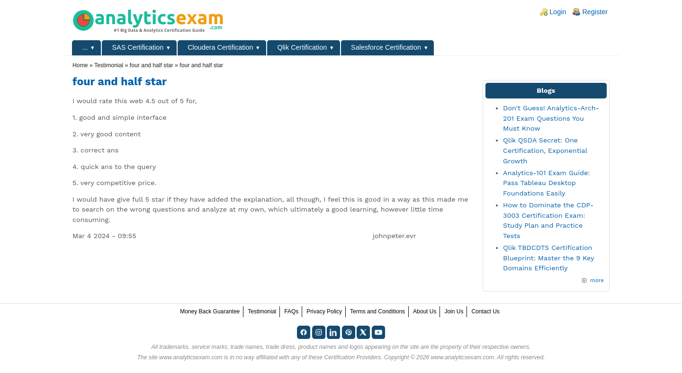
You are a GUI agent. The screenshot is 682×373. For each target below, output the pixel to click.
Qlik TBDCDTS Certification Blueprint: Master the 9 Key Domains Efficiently (548, 258)
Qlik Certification (302, 47)
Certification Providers (352, 357)
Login (557, 12)
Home (80, 65)
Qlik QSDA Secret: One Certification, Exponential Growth (545, 150)
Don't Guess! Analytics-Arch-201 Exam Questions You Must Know (551, 118)
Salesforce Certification (386, 47)
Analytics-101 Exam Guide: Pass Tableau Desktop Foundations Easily (546, 183)
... (85, 47)
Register (595, 12)
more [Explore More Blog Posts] (597, 280)
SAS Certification (137, 47)
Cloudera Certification (220, 47)
